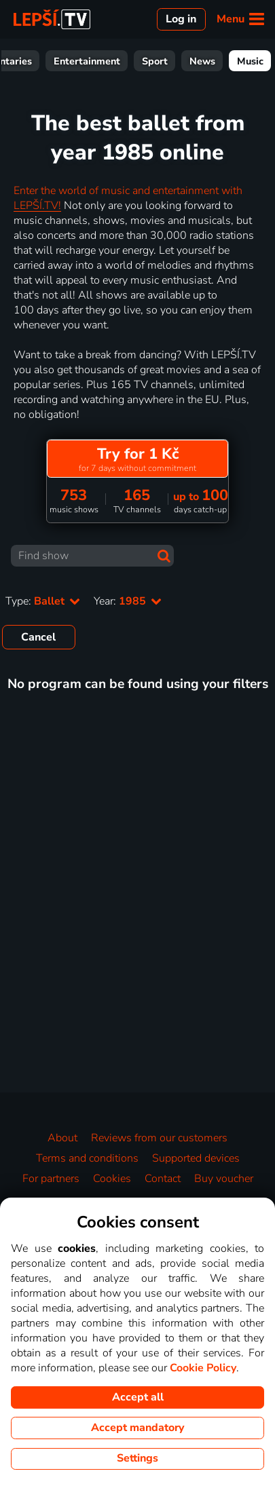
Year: (128, 601)
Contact (163, 1178)
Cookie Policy (203, 1367)
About (62, 1137)
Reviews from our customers (159, 1137)
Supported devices (196, 1158)
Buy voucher (223, 1178)
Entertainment (232, 61)
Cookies (112, 1178)
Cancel (38, 637)
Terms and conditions (87, 1158)
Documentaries (142, 61)
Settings (137, 1458)
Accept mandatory (137, 1427)
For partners (50, 1178)
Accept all (138, 1397)
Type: (42, 601)
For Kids (67, 61)
